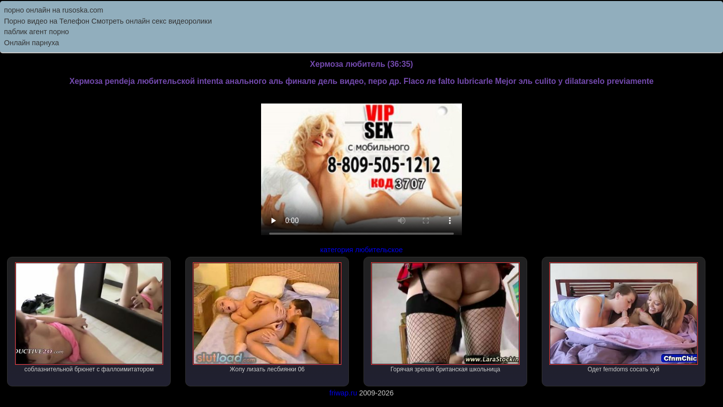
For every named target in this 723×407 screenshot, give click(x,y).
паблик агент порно (36, 32)
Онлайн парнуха (31, 43)
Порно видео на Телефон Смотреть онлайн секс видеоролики (108, 21)
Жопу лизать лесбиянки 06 (267, 317)
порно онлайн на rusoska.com (53, 10)
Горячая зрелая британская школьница (445, 317)
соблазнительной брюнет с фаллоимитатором (89, 317)
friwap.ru (343, 393)
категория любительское (361, 250)
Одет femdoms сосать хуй (623, 317)
